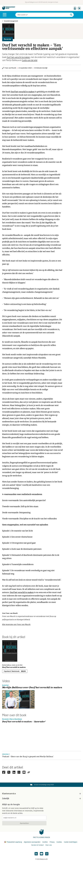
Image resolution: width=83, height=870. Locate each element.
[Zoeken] (42, 15)
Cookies (59, 842)
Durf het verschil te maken (18, 57)
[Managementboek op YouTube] (41, 853)
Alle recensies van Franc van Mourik (16, 624)
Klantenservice (41, 793)
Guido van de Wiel (29, 60)
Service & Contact (37, 845)
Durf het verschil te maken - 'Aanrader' (24, 721)
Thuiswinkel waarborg (13, 842)
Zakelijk (41, 798)
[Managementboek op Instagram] (46, 853)
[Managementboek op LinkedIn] (36, 853)
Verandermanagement (11, 21)
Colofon (45, 842)
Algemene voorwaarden (32, 842)
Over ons (48, 845)
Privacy (52, 842)
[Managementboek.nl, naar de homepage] (8, 9)
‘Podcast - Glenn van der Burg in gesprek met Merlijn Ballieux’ (27, 757)
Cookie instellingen (70, 842)
